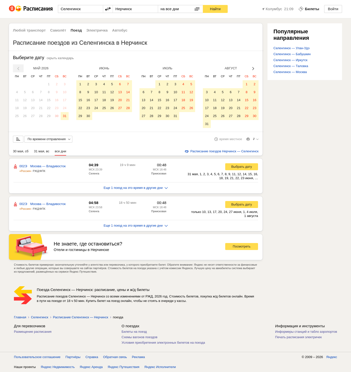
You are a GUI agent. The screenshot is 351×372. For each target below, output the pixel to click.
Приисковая (158, 173)
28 (41, 116)
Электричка (97, 30)
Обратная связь (115, 357)
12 (25, 100)
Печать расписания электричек (298, 337)
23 (56, 108)
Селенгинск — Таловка (290, 66)
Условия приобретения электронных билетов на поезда (163, 342)
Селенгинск (39, 317)
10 (64, 92)
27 (33, 116)
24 (64, 108)
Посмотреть (242, 246)
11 (17, 100)
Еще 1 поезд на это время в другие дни (136, 188)
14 (41, 100)
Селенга (94, 173)
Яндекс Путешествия (123, 367)
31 (64, 116)
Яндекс (331, 357)
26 (25, 116)
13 (33, 100)
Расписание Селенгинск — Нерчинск (80, 317)
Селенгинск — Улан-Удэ (291, 48)
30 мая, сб (20, 151)
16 (56, 100)
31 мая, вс (41, 151)
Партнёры (72, 357)
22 (48, 108)
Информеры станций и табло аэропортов (306, 331)
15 (48, 100)
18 (17, 108)
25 (17, 116)
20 (33, 108)
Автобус (120, 30)
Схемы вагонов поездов (139, 337)
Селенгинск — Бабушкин (292, 54)
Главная (20, 317)
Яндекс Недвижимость (58, 367)
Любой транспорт (29, 30)
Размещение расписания (32, 331)
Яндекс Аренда (91, 367)
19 (25, 108)
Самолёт (58, 30)
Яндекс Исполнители (160, 367)
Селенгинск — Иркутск (290, 60)
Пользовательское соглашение (37, 357)
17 (64, 100)
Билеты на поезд (134, 331)
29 (48, 116)
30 (56, 116)
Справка (92, 357)
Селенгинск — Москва (290, 72)
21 (41, 108)
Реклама (138, 357)
